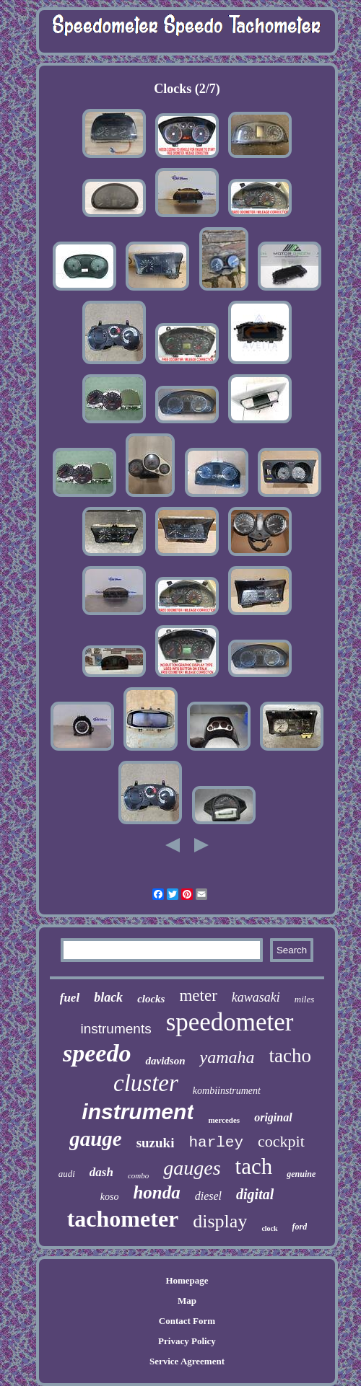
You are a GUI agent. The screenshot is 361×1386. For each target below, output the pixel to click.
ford (300, 1227)
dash (101, 1172)
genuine (301, 1174)
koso (109, 1196)
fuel (69, 998)
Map (187, 1300)
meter (198, 995)
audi (66, 1173)
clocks (151, 999)
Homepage (186, 1280)
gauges (191, 1168)
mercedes (224, 1120)
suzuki (155, 1142)
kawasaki (256, 997)
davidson (165, 1061)
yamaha (226, 1057)
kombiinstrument (227, 1090)
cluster (145, 1083)
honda (156, 1192)
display (220, 1221)
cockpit (281, 1141)
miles (304, 999)
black (108, 997)
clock (269, 1228)
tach (254, 1166)
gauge (95, 1138)
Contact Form (187, 1320)
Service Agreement (187, 1361)
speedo (97, 1053)
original (273, 1117)
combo (138, 1175)
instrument (137, 1112)
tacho (289, 1056)
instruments (115, 1028)
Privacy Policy (187, 1341)
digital (255, 1194)
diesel (208, 1196)
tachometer (123, 1219)
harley (215, 1142)
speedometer (230, 1022)
